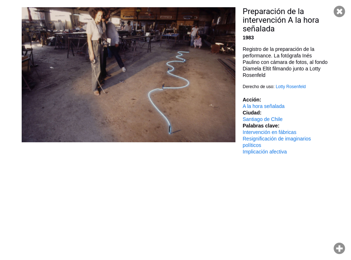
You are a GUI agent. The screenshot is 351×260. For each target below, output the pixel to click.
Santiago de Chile (263, 119)
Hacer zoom (339, 248)
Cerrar (339, 12)
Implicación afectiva (265, 152)
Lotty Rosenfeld (291, 86)
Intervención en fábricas (269, 132)
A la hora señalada (264, 106)
